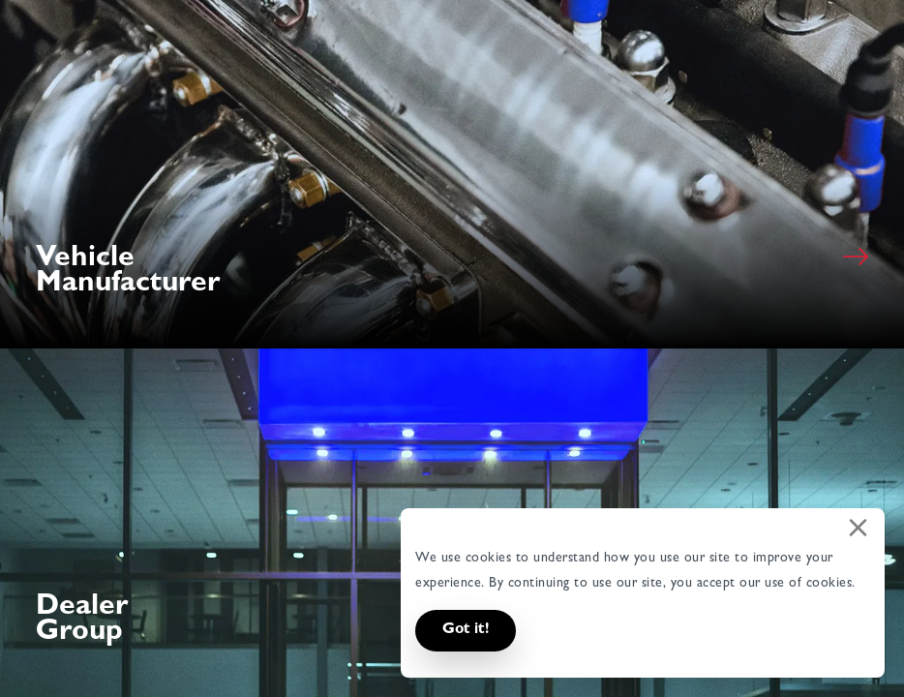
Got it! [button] (465, 630)
